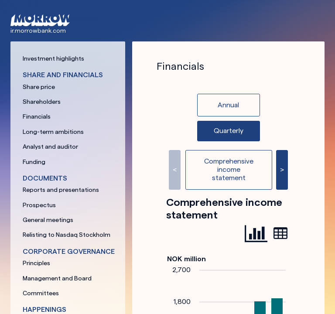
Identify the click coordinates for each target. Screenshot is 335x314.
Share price (39, 86)
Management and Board (57, 278)
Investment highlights (53, 58)
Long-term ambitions (53, 131)
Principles (36, 262)
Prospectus (39, 204)
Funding (34, 161)
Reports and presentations (61, 189)
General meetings (48, 219)
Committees (41, 293)
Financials (37, 116)
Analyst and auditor (50, 146)
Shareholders (42, 101)
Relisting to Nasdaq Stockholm (66, 234)
